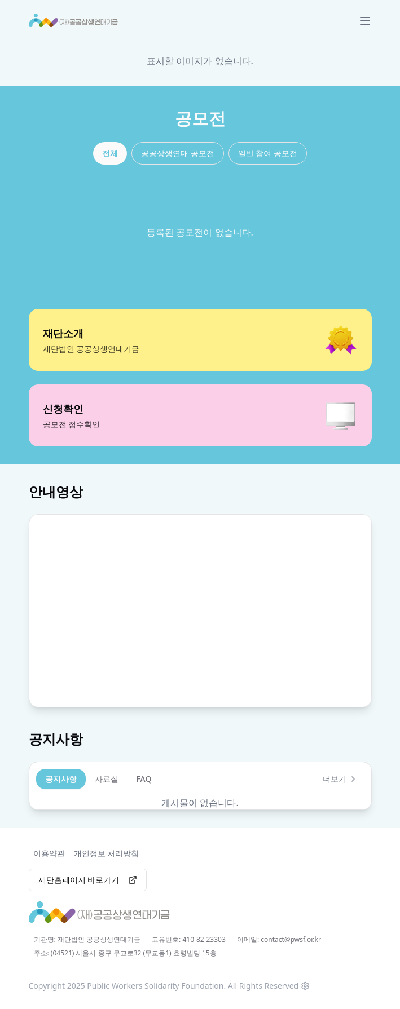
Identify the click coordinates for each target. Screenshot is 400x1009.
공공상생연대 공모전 (177, 153)
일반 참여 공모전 (267, 153)
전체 (110, 153)
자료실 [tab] (106, 778)
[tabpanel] (200, 802)
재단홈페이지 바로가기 (88, 879)
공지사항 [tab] (61, 778)
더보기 (340, 778)
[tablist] (98, 778)
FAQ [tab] (144, 778)
